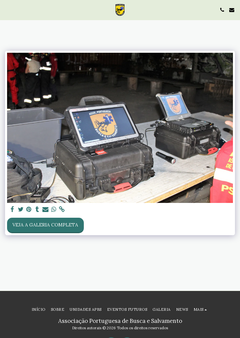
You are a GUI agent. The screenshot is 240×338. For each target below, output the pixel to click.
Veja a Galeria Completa (45, 225)
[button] (7, 9)
